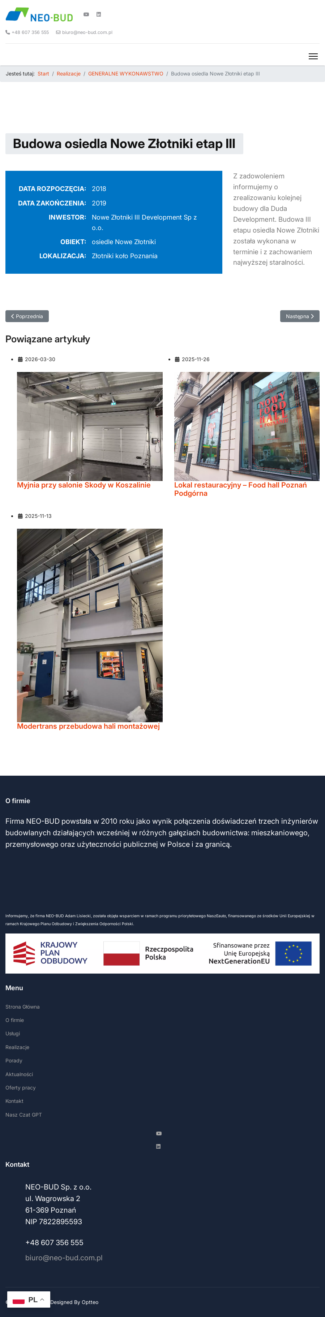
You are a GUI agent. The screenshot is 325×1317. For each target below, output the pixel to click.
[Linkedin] (99, 14)
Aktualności (19, 1074)
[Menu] (313, 56)
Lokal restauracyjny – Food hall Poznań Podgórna (240, 489)
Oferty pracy (20, 1087)
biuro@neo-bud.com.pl (87, 32)
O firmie (14, 1020)
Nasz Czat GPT (23, 1115)
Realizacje (17, 1047)
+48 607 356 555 (30, 32)
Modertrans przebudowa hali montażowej (88, 726)
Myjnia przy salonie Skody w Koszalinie (84, 485)
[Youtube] (86, 14)
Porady (13, 1060)
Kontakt (14, 1101)
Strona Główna (22, 1007)
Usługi (12, 1033)
